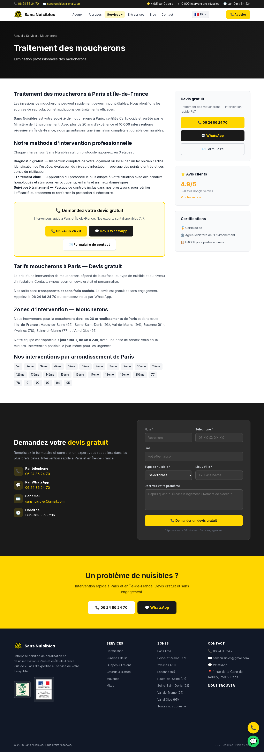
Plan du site (242, 744)
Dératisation (115, 651)
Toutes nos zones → (171, 706)
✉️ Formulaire (213, 149)
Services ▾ (114, 14)
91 (28, 382)
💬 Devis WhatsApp (111, 231)
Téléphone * (204, 429)
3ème (43, 366)
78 (18, 382)
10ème (141, 366)
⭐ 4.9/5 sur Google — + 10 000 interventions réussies (183, 3)
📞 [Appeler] (253, 727)
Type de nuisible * (157, 466)
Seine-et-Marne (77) (171, 658)
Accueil (78, 14)
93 (48, 382)
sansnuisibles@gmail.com (45, 501)
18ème (109, 374)
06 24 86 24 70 (37, 474)
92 (37, 382)
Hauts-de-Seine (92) (171, 678)
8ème (113, 366)
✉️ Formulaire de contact (89, 244)
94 (58, 382)
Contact (167, 14)
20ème (139, 374)
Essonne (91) (166, 672)
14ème (50, 374)
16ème (80, 374)
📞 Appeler (238, 14)
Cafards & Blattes (119, 672)
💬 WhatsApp (212, 136)
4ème (57, 366)
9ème (127, 366)
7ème (99, 366)
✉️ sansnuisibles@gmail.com (62, 3)
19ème (124, 374)
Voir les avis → (191, 197)
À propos (95, 14)
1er (18, 366)
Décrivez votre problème (162, 486)
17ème (95, 374)
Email (148, 448)
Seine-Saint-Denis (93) (173, 685)
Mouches (113, 678)
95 (68, 382)
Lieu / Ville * (203, 466)
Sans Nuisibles (34, 14)
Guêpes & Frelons (119, 665)
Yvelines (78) (166, 665)
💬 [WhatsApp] (253, 741)
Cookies (228, 744)
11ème (156, 366)
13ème (35, 374)
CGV (217, 744)
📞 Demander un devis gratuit (193, 520)
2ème (30, 366)
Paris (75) (164, 651)
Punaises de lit (117, 658)
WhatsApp (103, 297)
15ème (65, 374)
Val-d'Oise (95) (168, 699)
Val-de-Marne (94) (170, 692)
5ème (71, 366)
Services (32, 35)
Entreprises (136, 14)
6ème (85, 366)
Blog (153, 14)
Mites (110, 685)
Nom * (149, 429)
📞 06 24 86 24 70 (26, 3)
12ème (20, 374)
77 (153, 374)
